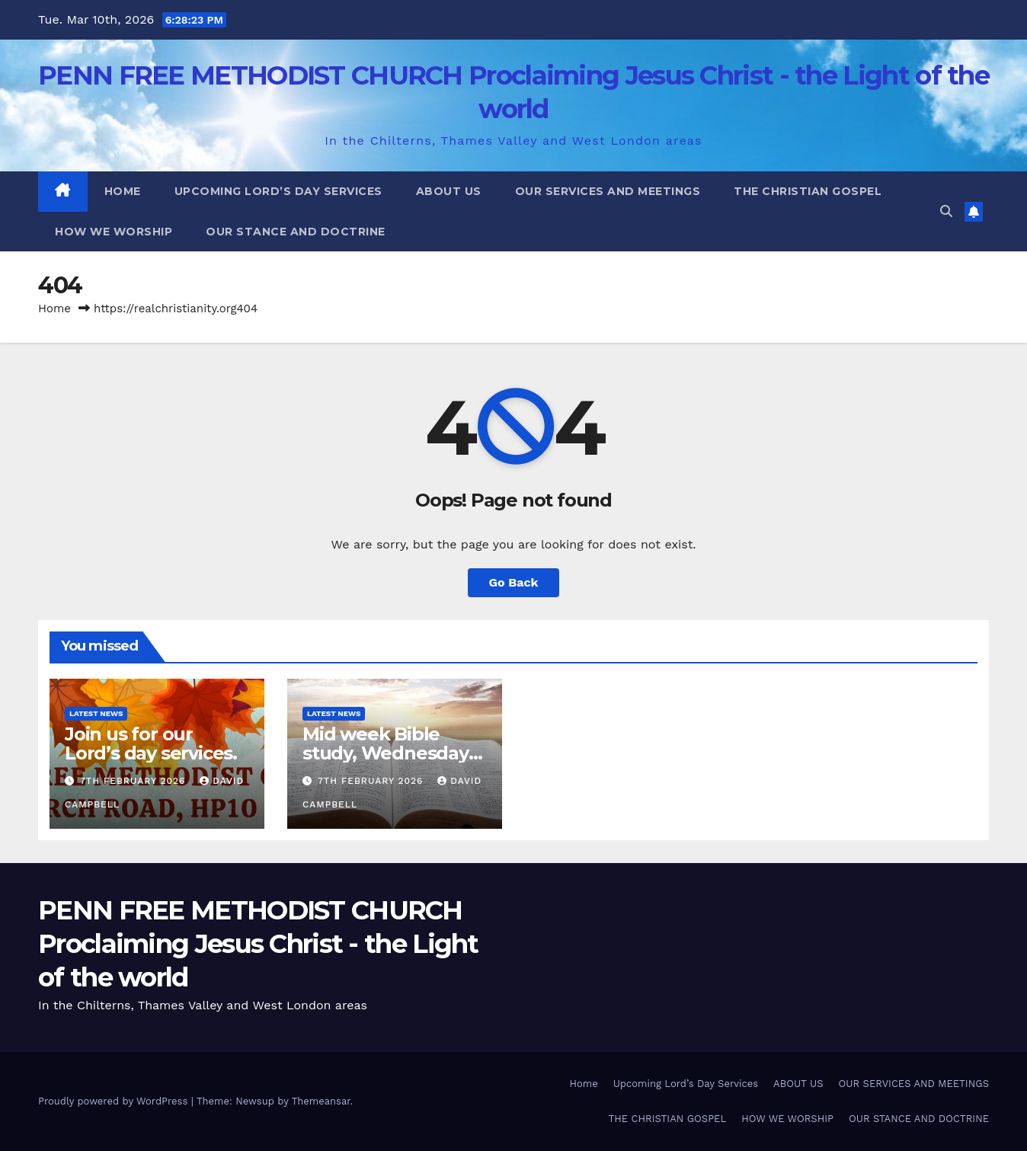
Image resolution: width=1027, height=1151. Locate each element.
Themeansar (321, 1101)
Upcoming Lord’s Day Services (278, 191)
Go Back (514, 582)
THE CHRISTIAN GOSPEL (807, 191)
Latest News (96, 713)
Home (122, 191)
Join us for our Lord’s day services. (151, 743)
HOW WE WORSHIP (113, 231)
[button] (946, 211)
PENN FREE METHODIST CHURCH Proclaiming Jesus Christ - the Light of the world (258, 943)
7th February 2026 (134, 780)
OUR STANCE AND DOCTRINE (296, 231)
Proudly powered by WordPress (114, 1101)
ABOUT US (449, 191)
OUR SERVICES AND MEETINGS (608, 191)
